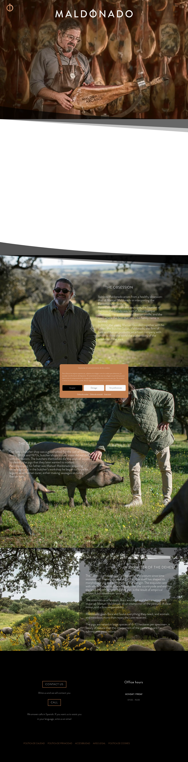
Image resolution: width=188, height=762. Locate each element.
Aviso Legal (107, 394)
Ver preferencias (115, 387)
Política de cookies (83, 394)
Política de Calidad (34, 744)
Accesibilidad (82, 744)
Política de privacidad (96, 394)
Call (54, 702)
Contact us (54, 684)
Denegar (94, 387)
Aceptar (72, 387)
